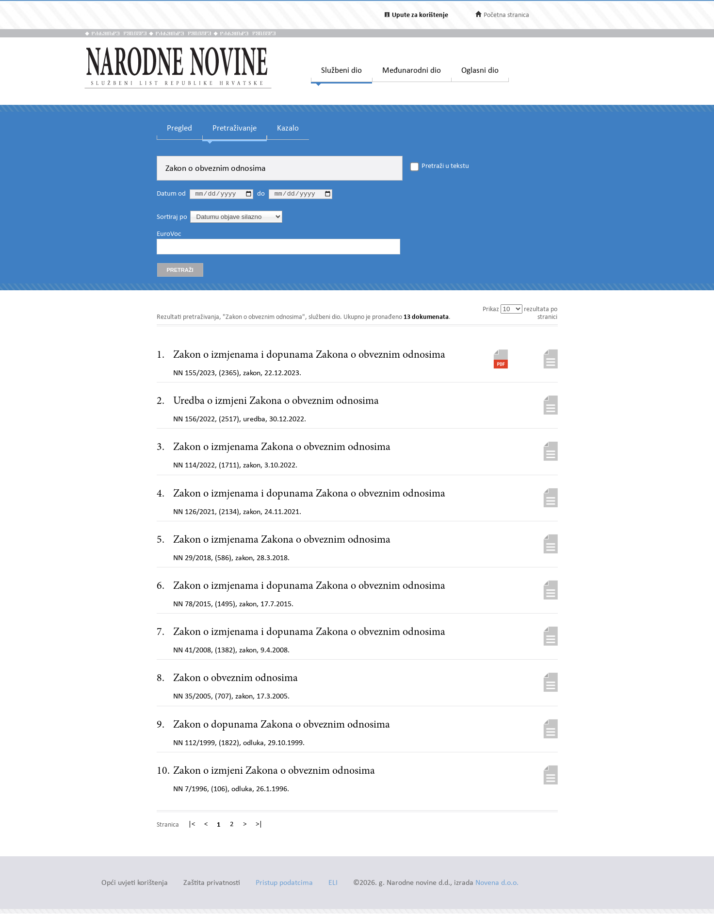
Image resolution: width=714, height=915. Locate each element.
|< (191, 826)
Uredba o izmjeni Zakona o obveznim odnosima (276, 403)
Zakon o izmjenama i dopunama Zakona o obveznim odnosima (309, 356)
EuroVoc (169, 235)
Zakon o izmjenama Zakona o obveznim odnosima (281, 449)
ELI (333, 885)
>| (259, 826)
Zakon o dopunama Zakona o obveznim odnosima (281, 726)
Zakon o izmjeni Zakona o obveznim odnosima (274, 772)
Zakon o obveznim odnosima (235, 680)
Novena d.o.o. (497, 885)
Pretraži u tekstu (445, 166)
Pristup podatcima (284, 885)
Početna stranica (506, 15)
